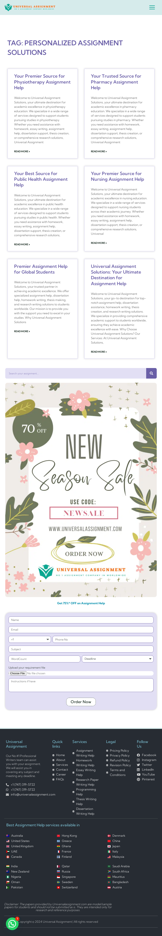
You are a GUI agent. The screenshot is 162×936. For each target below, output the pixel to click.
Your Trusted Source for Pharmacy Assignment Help (116, 81)
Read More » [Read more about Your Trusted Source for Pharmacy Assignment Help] (99, 151)
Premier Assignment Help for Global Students (41, 269)
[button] (12, 923)
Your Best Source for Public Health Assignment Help (41, 179)
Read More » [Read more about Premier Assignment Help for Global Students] (22, 331)
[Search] (151, 373)
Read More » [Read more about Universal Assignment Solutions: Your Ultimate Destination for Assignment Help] (99, 351)
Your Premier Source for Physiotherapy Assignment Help (42, 81)
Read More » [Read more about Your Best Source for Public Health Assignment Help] (22, 244)
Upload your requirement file (26, 667)
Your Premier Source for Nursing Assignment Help (117, 176)
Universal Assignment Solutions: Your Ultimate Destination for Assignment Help (116, 274)
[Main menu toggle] (152, 7)
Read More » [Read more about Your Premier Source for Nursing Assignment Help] (99, 242)
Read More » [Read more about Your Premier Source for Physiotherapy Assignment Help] (22, 151)
